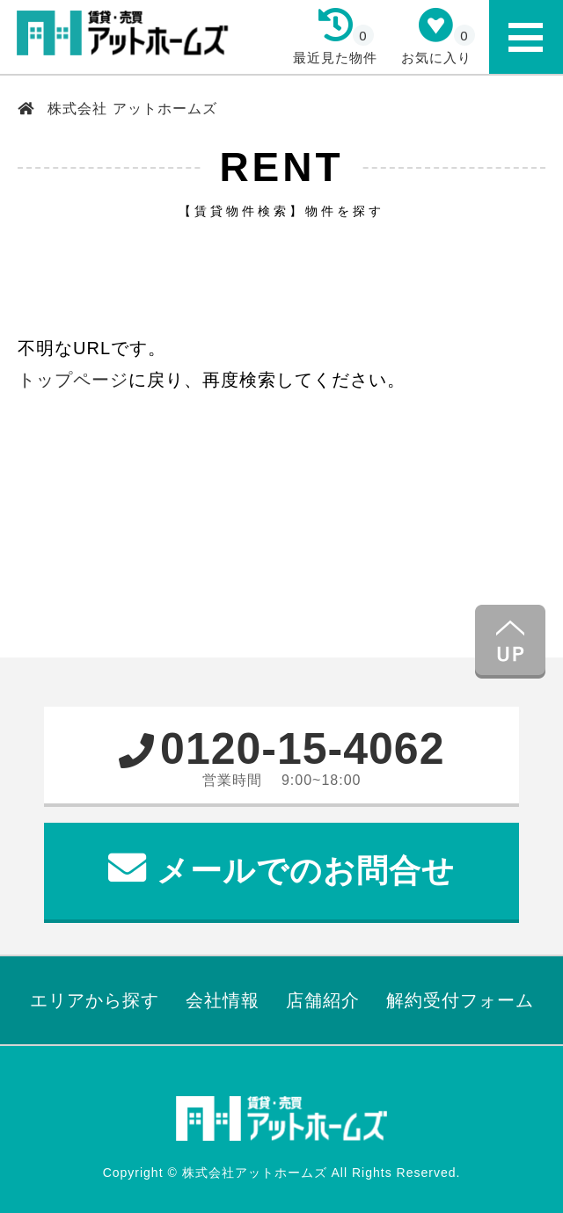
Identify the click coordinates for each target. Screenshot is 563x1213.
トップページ (73, 379)
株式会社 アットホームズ (130, 108)
